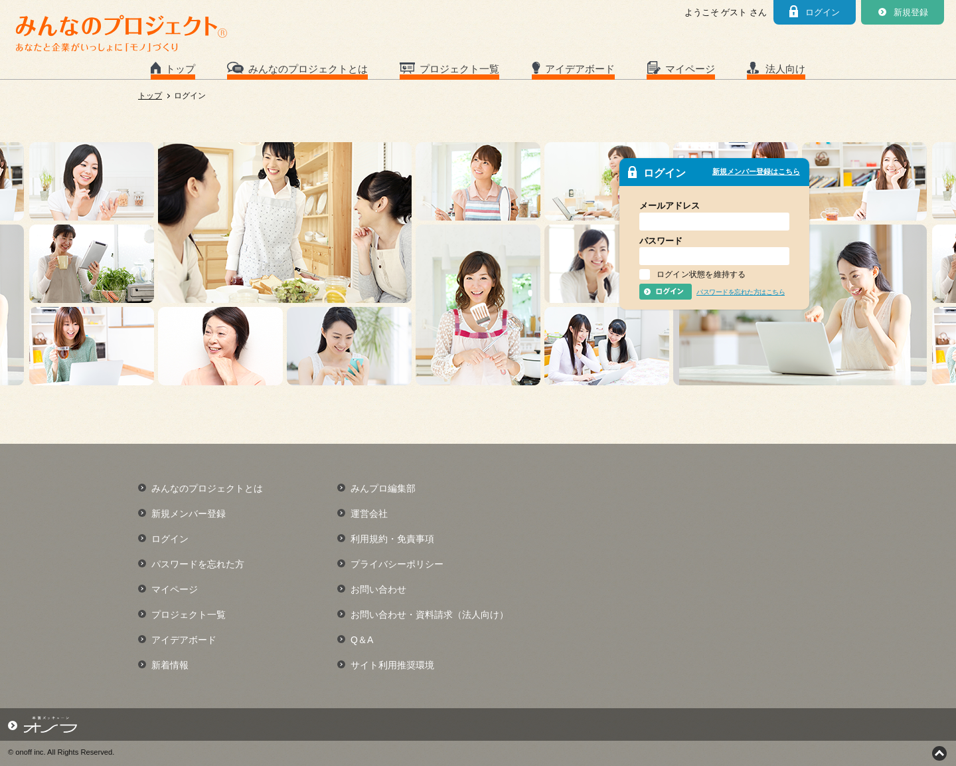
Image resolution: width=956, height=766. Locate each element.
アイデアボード (580, 69)
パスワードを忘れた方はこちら (740, 292)
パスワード (660, 241)
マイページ (690, 69)
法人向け (785, 69)
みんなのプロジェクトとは (308, 69)
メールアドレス (669, 206)
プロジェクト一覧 (459, 69)
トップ (180, 69)
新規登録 (911, 12)
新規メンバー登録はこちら (756, 171)
